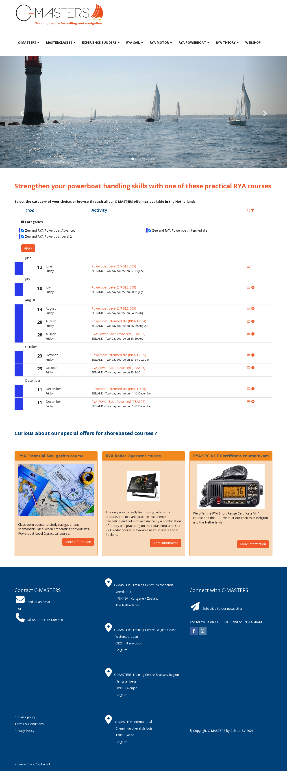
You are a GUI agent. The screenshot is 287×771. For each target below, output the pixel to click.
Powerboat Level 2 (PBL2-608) (113, 287)
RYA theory (227, 42)
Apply (28, 248)
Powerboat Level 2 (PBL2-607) (113, 266)
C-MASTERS (28, 42)
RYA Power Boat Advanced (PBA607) (118, 401)
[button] (21, 112)
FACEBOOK (223, 622)
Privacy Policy (24, 730)
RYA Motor (161, 42)
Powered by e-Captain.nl (32, 764)
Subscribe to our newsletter (222, 608)
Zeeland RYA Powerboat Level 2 (48, 236)
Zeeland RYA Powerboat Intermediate (179, 230)
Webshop (253, 42)
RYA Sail (134, 42)
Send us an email (32, 602)
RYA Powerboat (194, 42)
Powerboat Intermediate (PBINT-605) (118, 355)
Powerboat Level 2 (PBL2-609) (113, 308)
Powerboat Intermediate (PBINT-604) (118, 321)
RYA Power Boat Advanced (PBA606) (118, 368)
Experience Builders (101, 42)
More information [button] (78, 542)
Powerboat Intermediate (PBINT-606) (118, 389)
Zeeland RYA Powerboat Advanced (50, 230)
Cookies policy (25, 717)
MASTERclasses (60, 42)
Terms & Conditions (29, 724)
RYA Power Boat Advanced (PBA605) (118, 334)
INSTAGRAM (253, 622)
